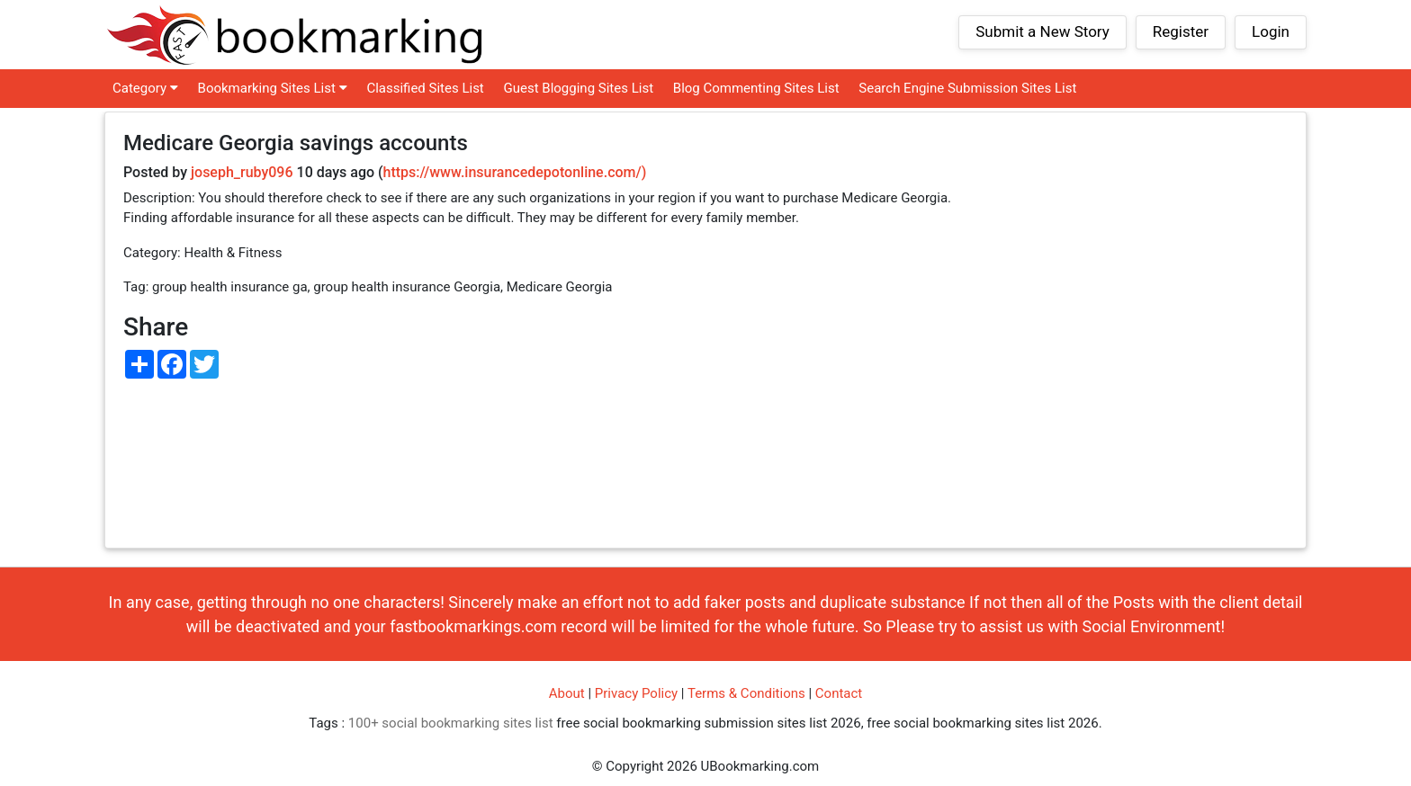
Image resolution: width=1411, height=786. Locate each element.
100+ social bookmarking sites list (450, 723)
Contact (838, 693)
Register (1181, 31)
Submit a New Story (1042, 31)
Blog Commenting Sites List (756, 88)
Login (1271, 31)
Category (145, 88)
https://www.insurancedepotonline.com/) (515, 172)
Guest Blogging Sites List (579, 88)
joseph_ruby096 (242, 172)
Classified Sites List (424, 88)
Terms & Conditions (746, 693)
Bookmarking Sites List (272, 88)
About (567, 693)
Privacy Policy (636, 693)
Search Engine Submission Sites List (967, 88)
